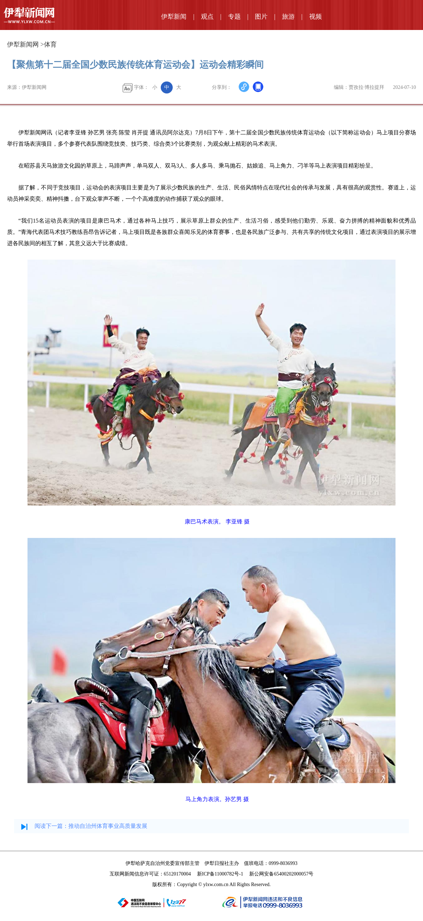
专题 (234, 16)
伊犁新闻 (173, 16)
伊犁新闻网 (23, 44)
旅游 (288, 16)
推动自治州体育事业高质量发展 (107, 826)
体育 (50, 44)
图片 (261, 16)
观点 (207, 16)
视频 (315, 16)
